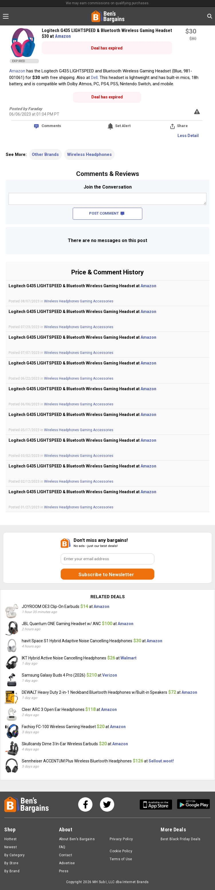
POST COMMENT (106, 213)
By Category (14, 855)
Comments (51, 126)
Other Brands (45, 154)
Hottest (10, 839)
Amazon (63, 36)
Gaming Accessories (96, 301)
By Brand (11, 871)
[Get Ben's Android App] (193, 805)
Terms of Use (121, 859)
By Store (11, 863)
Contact (65, 855)
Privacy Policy (121, 839)
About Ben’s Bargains (77, 839)
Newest (10, 847)
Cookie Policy (121, 851)
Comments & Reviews (107, 173)
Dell (94, 77)
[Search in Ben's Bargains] (209, 16)
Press (64, 871)
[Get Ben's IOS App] (158, 805)
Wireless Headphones (89, 154)
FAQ (62, 847)
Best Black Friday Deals (181, 839)
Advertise (67, 863)
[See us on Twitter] (107, 804)
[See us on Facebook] (85, 804)
